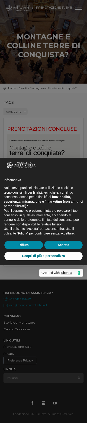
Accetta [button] (63, 245)
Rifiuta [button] (24, 245)
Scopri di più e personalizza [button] (43, 256)
